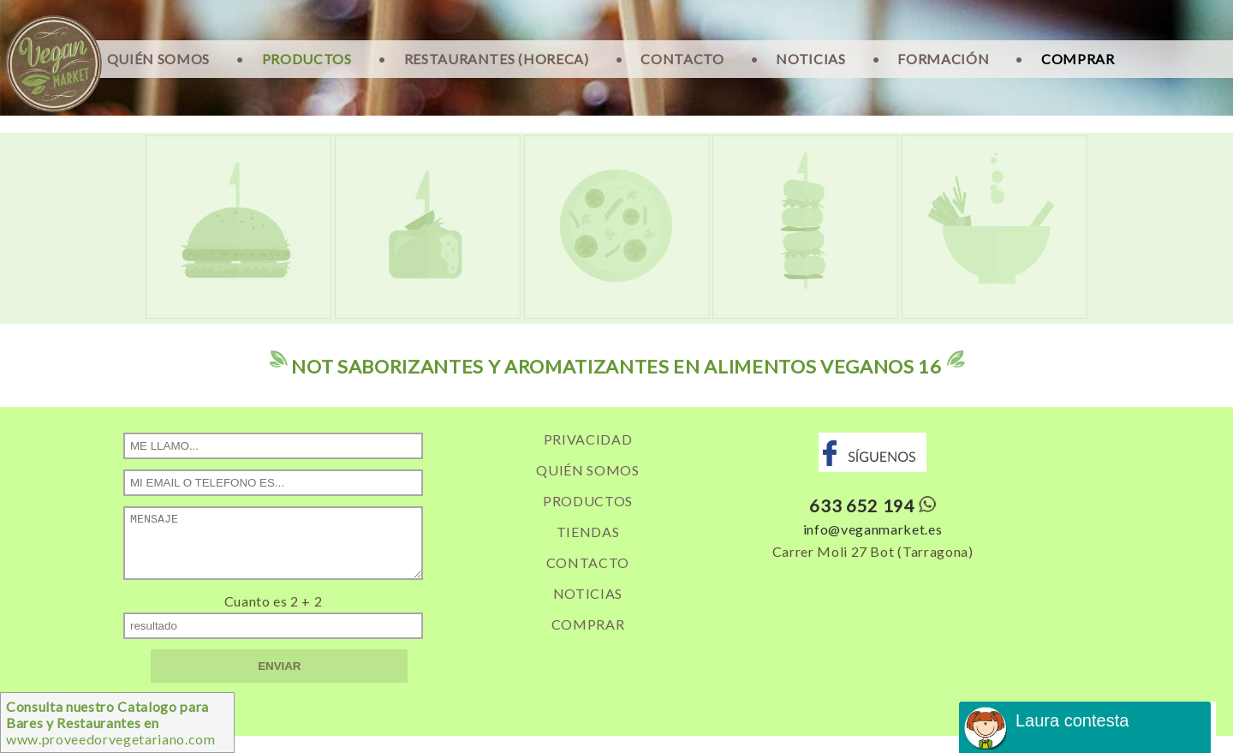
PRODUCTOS (307, 59)
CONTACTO (682, 59)
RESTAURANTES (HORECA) (496, 59)
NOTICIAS (810, 59)
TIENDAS (588, 531)
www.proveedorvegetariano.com (111, 722)
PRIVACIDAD (588, 439)
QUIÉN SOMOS (158, 59)
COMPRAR (1078, 59)
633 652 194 (861, 505)
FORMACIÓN (943, 59)
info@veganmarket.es (873, 529)
